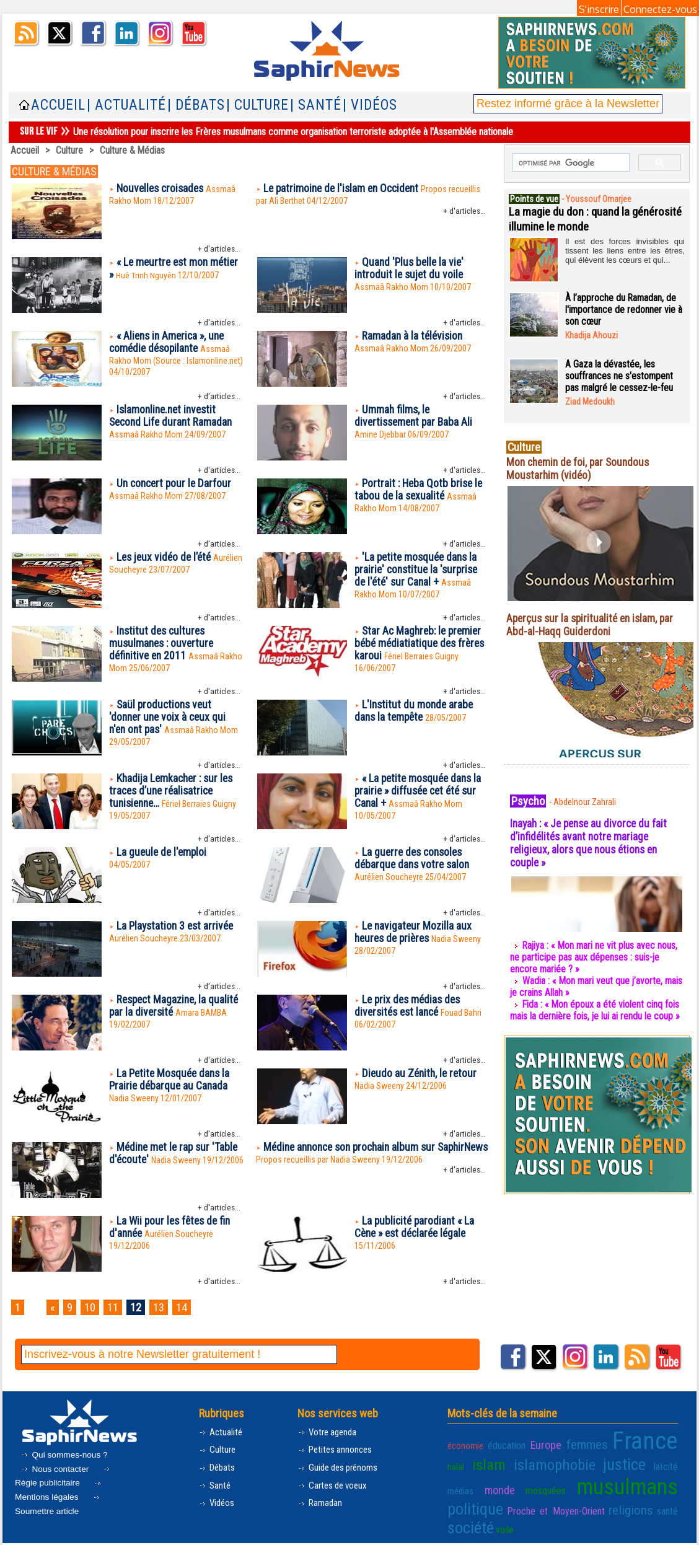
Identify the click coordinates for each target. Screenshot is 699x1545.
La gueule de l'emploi (162, 852)
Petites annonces (336, 1450)
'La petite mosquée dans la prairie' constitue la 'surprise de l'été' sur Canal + (418, 570)
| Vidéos (370, 105)
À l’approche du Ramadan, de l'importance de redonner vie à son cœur (624, 309)
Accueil (58, 105)
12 (140, 1307)
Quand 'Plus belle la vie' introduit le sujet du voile (410, 269)
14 (188, 1307)
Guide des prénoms (340, 1468)
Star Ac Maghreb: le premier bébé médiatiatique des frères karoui (420, 644)
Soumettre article (58, 1505)
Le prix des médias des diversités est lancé (409, 1006)
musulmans (535, 1482)
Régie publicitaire (63, 1477)
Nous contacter (56, 1468)
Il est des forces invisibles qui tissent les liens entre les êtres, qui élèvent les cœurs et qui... (625, 250)
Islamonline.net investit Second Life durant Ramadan (172, 416)
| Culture (257, 105)
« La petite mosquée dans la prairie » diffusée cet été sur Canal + (420, 791)
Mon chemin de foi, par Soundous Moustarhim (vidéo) (580, 469)
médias (636, 1463)
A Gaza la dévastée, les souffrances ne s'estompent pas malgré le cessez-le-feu (619, 376)
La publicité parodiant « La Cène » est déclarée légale (416, 1228)
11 (116, 1307)
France (627, 1440)
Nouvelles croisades (162, 188)
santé (550, 1504)
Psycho (528, 800)
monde (664, 1463)
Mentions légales (59, 1491)
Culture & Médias (132, 150)
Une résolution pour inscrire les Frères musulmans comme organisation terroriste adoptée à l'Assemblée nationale (293, 132)
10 (92, 1307)
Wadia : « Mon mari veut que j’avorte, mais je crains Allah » (587, 986)
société (584, 1503)
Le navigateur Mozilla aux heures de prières (413, 933)
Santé (215, 1486)
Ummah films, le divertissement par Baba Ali (415, 416)
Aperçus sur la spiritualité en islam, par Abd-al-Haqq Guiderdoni (593, 625)
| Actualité (126, 105)
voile (616, 1504)
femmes (575, 1443)
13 (164, 1307)
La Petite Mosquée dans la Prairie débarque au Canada (171, 1080)
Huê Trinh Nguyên (146, 276)
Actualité (221, 1432)
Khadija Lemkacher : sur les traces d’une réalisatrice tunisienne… (173, 791)
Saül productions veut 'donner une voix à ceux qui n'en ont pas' (169, 717)
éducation (503, 1444)
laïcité (610, 1463)
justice (576, 1461)
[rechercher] (570, 163)
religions (518, 1504)
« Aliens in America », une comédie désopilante (169, 343)
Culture (69, 150)
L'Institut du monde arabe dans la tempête (415, 711)
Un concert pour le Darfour (175, 483)
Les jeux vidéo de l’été (165, 557)
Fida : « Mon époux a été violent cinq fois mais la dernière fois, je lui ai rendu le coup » (595, 1010)
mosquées (466, 1486)
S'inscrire (599, 9)
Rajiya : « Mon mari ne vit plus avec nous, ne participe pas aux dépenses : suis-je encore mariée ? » (595, 957)
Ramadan (320, 1504)
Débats (218, 1468)
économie (464, 1444)
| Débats (196, 105)
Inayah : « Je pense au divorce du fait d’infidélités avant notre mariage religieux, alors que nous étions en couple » (592, 843)
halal (669, 1444)
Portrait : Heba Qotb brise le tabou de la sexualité (420, 490)
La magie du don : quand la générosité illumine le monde (579, 219)
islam (462, 1461)
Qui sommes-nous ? (64, 1454)
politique (613, 1484)
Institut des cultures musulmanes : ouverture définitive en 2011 (163, 644)
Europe (539, 1444)
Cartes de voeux (334, 1486)
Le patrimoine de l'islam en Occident (344, 188)
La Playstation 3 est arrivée (177, 926)
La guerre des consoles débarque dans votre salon (413, 859)
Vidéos (218, 1504)
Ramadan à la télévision (413, 336)
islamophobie (516, 1461)
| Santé (315, 105)
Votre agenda (329, 1432)
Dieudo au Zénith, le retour (421, 1073)
